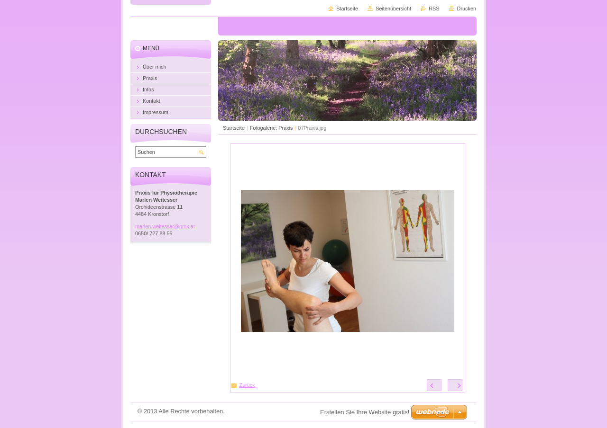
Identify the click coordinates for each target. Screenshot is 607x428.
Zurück (247, 385)
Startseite (234, 128)
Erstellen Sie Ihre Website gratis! (364, 412)
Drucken (467, 8)
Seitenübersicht (393, 8)
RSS (434, 8)
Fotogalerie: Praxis (271, 128)
